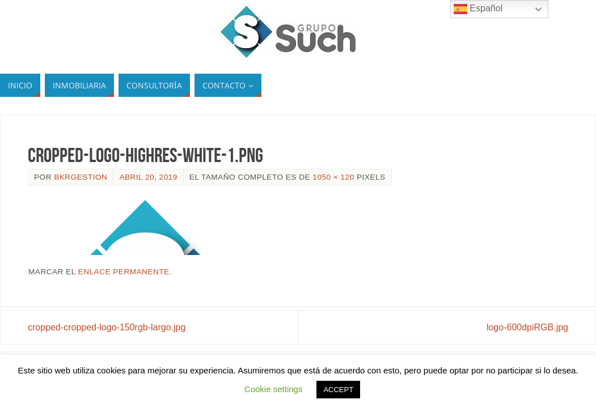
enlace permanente (124, 271)
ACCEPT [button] (338, 389)
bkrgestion (80, 177)
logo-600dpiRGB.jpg (527, 327)
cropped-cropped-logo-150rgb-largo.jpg (106, 327)
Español (478, 9)
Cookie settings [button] (273, 389)
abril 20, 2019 (148, 177)
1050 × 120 (333, 177)
